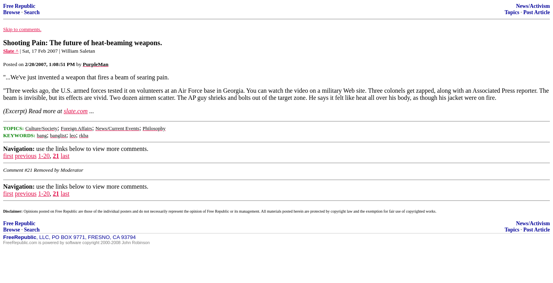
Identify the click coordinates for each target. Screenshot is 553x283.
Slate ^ (10, 51)
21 (56, 156)
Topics (512, 12)
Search (32, 12)
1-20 (44, 156)
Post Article (536, 12)
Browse (11, 12)
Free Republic (19, 6)
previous (26, 156)
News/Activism (533, 6)
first (8, 156)
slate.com (76, 111)
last (65, 156)
